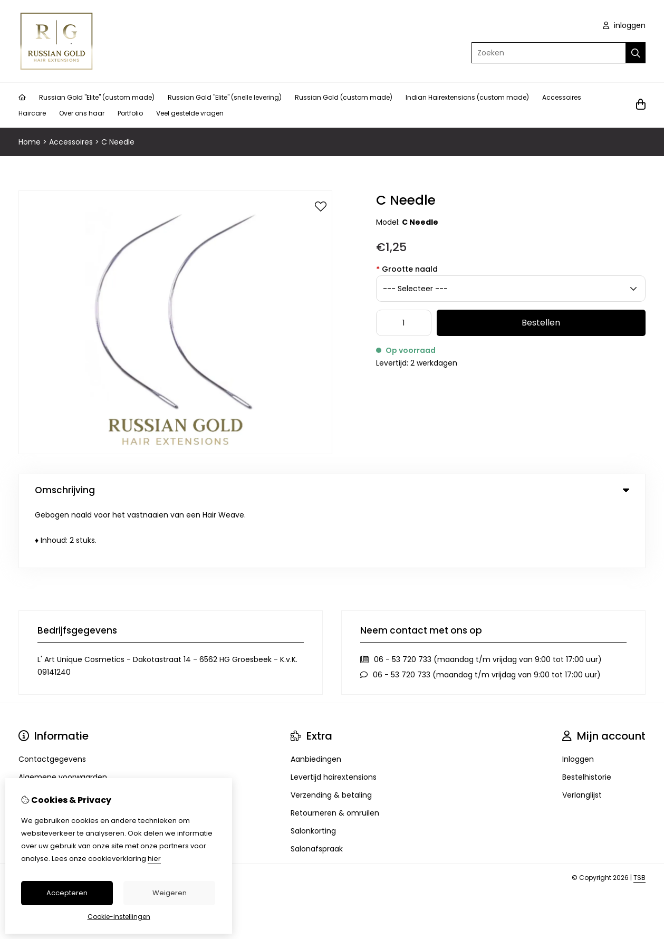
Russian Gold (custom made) (343, 97)
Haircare (32, 113)
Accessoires (561, 97)
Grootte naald (407, 269)
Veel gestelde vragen (190, 113)
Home (29, 142)
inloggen (624, 25)
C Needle (117, 142)
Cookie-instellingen (119, 916)
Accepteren (67, 893)
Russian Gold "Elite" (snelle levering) (225, 97)
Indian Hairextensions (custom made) (467, 97)
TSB (639, 815)
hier (154, 859)
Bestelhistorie (586, 715)
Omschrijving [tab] (332, 490)
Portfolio (130, 113)
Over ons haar (81, 113)
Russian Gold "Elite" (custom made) (97, 97)
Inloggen (578, 697)
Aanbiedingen (316, 697)
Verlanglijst (582, 733)
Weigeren (169, 893)
